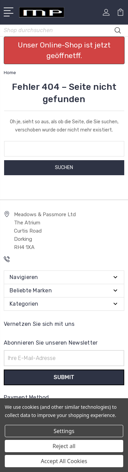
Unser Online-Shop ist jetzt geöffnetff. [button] (64, 50)
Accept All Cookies (64, 461)
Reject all (64, 446)
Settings (64, 431)
